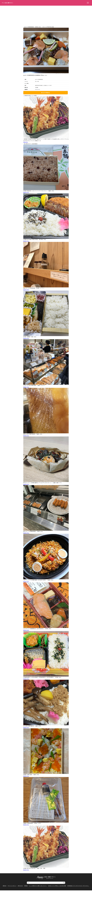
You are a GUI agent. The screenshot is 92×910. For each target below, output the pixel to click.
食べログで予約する (45, 92)
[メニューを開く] (87, 3)
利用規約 (26, 885)
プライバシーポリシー (12, 885)
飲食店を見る (26, 192)
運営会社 (4, 885)
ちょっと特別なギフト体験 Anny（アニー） (38, 885)
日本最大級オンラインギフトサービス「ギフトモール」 (78, 885)
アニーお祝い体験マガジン (7, 2)
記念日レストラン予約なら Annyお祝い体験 (57, 885)
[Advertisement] (46, 15)
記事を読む (25, 142)
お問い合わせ (20, 885)
